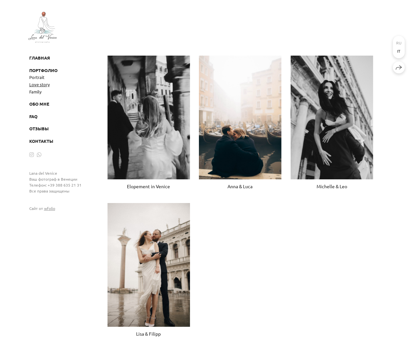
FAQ (33, 116)
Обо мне (39, 104)
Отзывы (39, 128)
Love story (39, 84)
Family (35, 91)
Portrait (36, 77)
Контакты (41, 141)
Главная (39, 58)
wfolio (49, 208)
